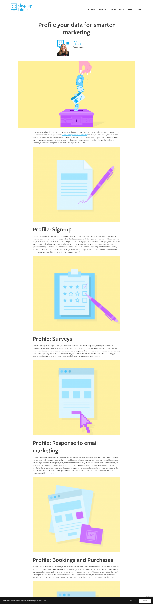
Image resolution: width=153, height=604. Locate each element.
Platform (102, 9)
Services (91, 9)
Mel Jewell (77, 44)
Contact (139, 9)
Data (75, 41)
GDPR (45, 600)
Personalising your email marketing (75, 134)
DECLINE (133, 600)
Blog (130, 9)
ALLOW (145, 600)
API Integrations (117, 9)
